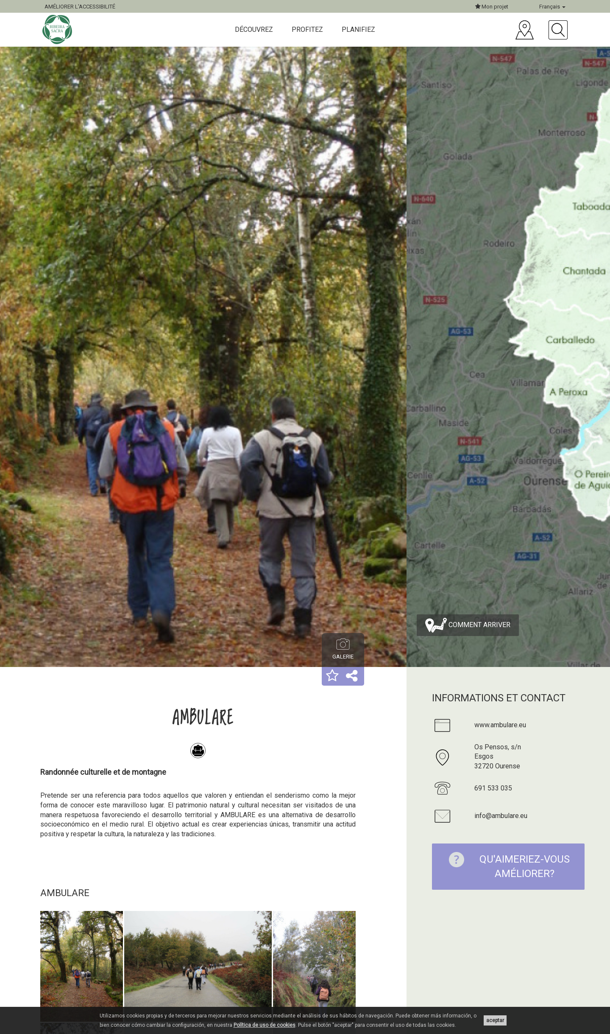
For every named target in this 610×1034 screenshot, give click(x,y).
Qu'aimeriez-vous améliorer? (504, 866)
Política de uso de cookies (264, 1025)
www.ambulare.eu (500, 725)
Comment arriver (467, 625)
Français (552, 6)
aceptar (495, 1020)
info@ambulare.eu (500, 816)
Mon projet (491, 6)
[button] (332, 676)
